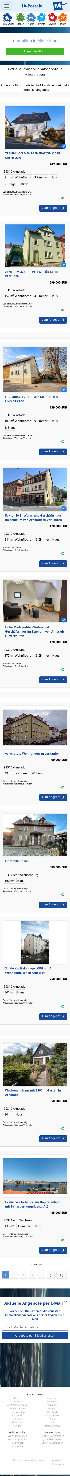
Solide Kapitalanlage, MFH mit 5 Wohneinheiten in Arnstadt (28, 970)
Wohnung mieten (17, 1435)
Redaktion (39, 1460)
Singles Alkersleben (52, 1442)
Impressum (58, 1464)
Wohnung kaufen (17, 1439)
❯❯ (61, 1275)
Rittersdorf (17, 1422)
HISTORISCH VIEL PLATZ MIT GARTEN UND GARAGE (31, 399)
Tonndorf (17, 1419)
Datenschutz (55, 1460)
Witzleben (52, 1401)
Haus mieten (17, 1442)
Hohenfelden (17, 1412)
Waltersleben (17, 1408)
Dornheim (52, 1398)
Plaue (53, 1419)
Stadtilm (52, 1408)
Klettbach (52, 1412)
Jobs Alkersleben (52, 1439)
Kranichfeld (52, 1415)
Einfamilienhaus (17, 861)
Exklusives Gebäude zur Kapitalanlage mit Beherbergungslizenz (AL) (32, 1204)
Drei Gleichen (52, 1425)
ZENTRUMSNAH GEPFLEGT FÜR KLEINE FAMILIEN (32, 274)
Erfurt (52, 1422)
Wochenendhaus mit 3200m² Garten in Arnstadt (33, 1092)
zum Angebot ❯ (53, 208)
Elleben (18, 1401)
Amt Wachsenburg (17, 1405)
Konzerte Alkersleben (52, 1435)
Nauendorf (17, 1415)
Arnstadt (52, 1405)
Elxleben (17, 1398)
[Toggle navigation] (6, 6)
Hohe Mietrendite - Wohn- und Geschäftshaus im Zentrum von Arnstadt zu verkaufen (34, 631)
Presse (28, 1460)
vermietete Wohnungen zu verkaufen (32, 754)
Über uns (17, 1460)
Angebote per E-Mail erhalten (35, 1336)
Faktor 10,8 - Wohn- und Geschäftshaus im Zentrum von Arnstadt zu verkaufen (33, 517)
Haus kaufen (17, 1446)
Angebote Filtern (35, 51)
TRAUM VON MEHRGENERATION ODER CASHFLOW (32, 155)
